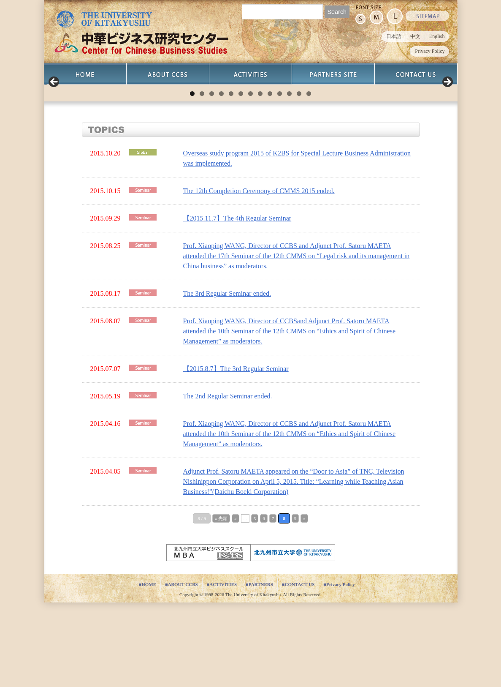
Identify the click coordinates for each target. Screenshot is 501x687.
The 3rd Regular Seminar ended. (227, 378)
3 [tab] (211, 178)
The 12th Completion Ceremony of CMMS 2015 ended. (259, 275)
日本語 (393, 36)
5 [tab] (231, 178)
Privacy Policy (429, 51)
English (437, 36)
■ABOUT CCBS (181, 668)
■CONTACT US (298, 668)
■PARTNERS (259, 668)
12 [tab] (299, 178)
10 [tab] (279, 178)
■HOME (147, 668)
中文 (415, 36)
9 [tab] (270, 178)
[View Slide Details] (128, 127)
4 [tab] (221, 178)
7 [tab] (250, 178)
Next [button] (447, 124)
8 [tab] (260, 178)
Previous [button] (54, 124)
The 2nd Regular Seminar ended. (227, 480)
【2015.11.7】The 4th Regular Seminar (237, 302)
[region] (251, 127)
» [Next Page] (304, 602)
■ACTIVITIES (222, 668)
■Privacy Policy (339, 668)
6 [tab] (240, 178)
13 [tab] (308, 178)
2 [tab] (202, 178)
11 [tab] (289, 178)
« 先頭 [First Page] (221, 602)
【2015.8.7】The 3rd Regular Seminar (236, 453)
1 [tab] (192, 178)
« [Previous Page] (235, 602)
